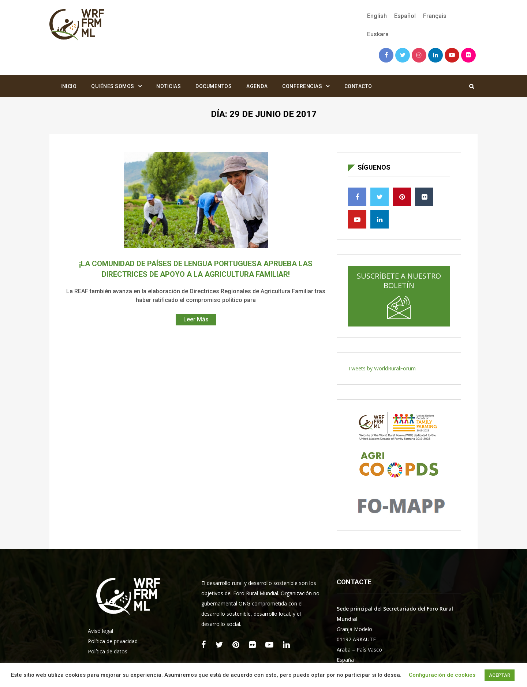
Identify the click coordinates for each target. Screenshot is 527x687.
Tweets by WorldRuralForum (382, 368)
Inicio (68, 86)
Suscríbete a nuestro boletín (399, 295)
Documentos (213, 86)
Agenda (257, 86)
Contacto (358, 86)
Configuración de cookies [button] (442, 675)
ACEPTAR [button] (499, 675)
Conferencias (302, 86)
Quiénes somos (112, 86)
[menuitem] (376, 16)
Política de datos (107, 651)
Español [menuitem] (405, 15)
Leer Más (196, 319)
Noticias (168, 86)
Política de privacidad (113, 641)
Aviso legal (100, 630)
